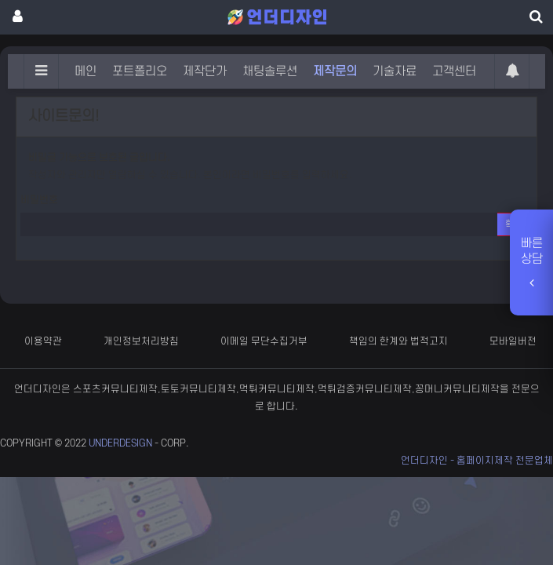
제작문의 (335, 71)
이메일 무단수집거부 (263, 341)
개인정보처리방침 (141, 341)
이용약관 (43, 341)
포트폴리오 (139, 71)
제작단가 (205, 71)
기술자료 (395, 71)
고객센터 (454, 71)
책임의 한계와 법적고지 (398, 341)
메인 (85, 71)
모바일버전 (513, 341)
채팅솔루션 (269, 71)
